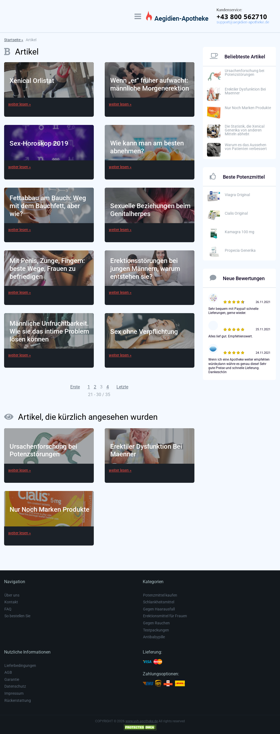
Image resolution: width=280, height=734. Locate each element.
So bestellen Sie (17, 616)
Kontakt (11, 602)
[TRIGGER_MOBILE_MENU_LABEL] (137, 16)
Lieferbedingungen (20, 665)
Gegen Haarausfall (159, 609)
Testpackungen (156, 630)
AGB (8, 672)
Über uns (11, 595)
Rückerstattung (17, 700)
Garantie (11, 679)
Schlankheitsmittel (158, 602)
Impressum (14, 693)
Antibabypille (154, 637)
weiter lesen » (19, 104)
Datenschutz (15, 686)
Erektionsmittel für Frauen (165, 616)
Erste (75, 387)
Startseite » (13, 40)
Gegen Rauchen (156, 623)
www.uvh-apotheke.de (142, 721)
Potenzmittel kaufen (160, 595)
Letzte (122, 387)
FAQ (7, 609)
